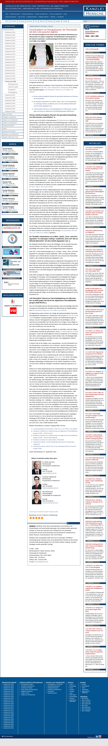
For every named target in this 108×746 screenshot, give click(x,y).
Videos (5, 128)
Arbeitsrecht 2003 (10, 106)
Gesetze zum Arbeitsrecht (41, 14)
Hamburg (21, 21)
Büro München (86, 707)
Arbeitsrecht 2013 (10, 68)
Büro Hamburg (86, 702)
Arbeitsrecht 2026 (10, 32)
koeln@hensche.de (10, 185)
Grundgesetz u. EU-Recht (55, 684)
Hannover (29, 21)
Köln (36, 21)
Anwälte (65, 21)
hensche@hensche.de (49, 473)
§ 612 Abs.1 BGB (60, 357)
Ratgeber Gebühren (43, 16)
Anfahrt (4, 154)
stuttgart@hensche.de (11, 210)
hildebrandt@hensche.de (50, 488)
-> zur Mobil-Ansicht (9, 26)
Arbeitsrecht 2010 (10, 76)
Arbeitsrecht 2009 (10, 79)
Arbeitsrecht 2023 (10, 40)
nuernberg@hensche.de (11, 201)
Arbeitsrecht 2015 (10, 62)
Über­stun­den (33, 80)
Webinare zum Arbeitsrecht (10, 134)
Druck (71, 688)
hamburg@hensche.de (11, 168)
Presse (65, 14)
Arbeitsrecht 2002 (10, 109)
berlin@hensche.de (10, 152)
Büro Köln (85, 705)
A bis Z (72, 684)
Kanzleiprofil (60, 16)
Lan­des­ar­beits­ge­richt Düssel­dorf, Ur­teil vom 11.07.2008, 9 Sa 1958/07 (55, 429)
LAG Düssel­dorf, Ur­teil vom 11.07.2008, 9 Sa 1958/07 (49, 310)
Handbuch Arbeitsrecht (27, 14)
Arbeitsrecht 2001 (10, 111)
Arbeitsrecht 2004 (10, 103)
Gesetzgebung (12, 92)
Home (6, 14)
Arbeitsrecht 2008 (10, 81)
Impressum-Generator (10, 16)
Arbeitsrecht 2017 (10, 57)
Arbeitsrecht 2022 (10, 43)
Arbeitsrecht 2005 (10, 100)
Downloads (73, 686)
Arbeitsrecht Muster (32, 16)
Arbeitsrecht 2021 (10, 46)
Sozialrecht (51, 691)
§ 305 (51, 129)
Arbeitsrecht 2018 (10, 54)
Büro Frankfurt (86, 700)
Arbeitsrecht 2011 (10, 73)
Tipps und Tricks (7, 114)
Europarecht (11, 89)
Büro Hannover (86, 704)
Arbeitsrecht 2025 (10, 35)
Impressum (85, 689)
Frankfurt (13, 21)
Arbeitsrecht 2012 (10, 70)
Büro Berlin (85, 698)
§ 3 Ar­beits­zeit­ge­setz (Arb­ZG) (69, 331)
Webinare (53, 16)
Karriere (72, 689)
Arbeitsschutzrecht (53, 688)
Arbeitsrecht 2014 (10, 65)
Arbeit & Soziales (13, 87)
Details (11, 154)
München (42, 21)
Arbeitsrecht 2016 (10, 59)
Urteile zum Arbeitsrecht (55, 14)
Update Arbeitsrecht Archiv (10, 137)
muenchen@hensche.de (11, 193)
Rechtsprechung (13, 84)
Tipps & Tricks (21, 16)
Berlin (7, 21)
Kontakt (72, 691)
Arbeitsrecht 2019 (10, 51)
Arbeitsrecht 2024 (10, 38)
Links (71, 693)
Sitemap (72, 698)
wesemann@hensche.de (50, 503)
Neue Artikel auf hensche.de (29, 689)
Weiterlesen (90, 52)
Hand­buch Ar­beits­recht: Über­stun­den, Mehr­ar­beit (48, 440)
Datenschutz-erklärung (86, 692)
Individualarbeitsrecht (54, 686)
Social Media (73, 696)
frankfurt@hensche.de (11, 160)
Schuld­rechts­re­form (63, 120)
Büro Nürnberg (86, 709)
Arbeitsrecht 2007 (10, 95)
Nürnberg (50, 21)
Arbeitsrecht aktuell (15, 14)
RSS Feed (73, 695)
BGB (56, 129)
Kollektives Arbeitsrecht (54, 689)
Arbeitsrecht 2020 (10, 49)
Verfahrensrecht (52, 693)
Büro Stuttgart (86, 711)
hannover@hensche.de (11, 176)
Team (83, 688)
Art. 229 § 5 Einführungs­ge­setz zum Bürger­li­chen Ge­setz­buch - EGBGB (52, 133)
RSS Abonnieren (73, 523)
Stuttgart (57, 21)
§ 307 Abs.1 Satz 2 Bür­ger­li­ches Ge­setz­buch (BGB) (56, 87)
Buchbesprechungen (27, 684)
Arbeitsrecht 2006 (10, 98)
